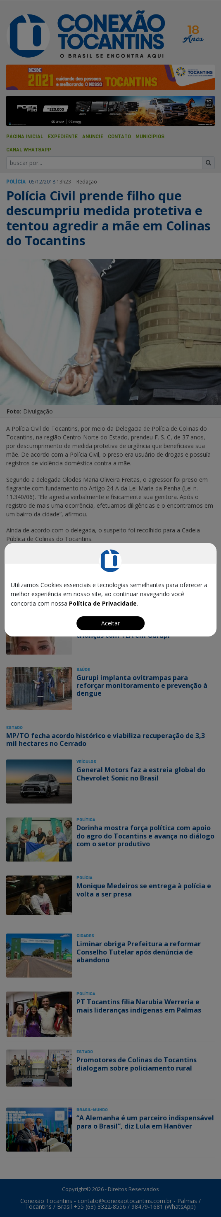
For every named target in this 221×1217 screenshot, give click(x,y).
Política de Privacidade (103, 603)
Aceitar (110, 623)
